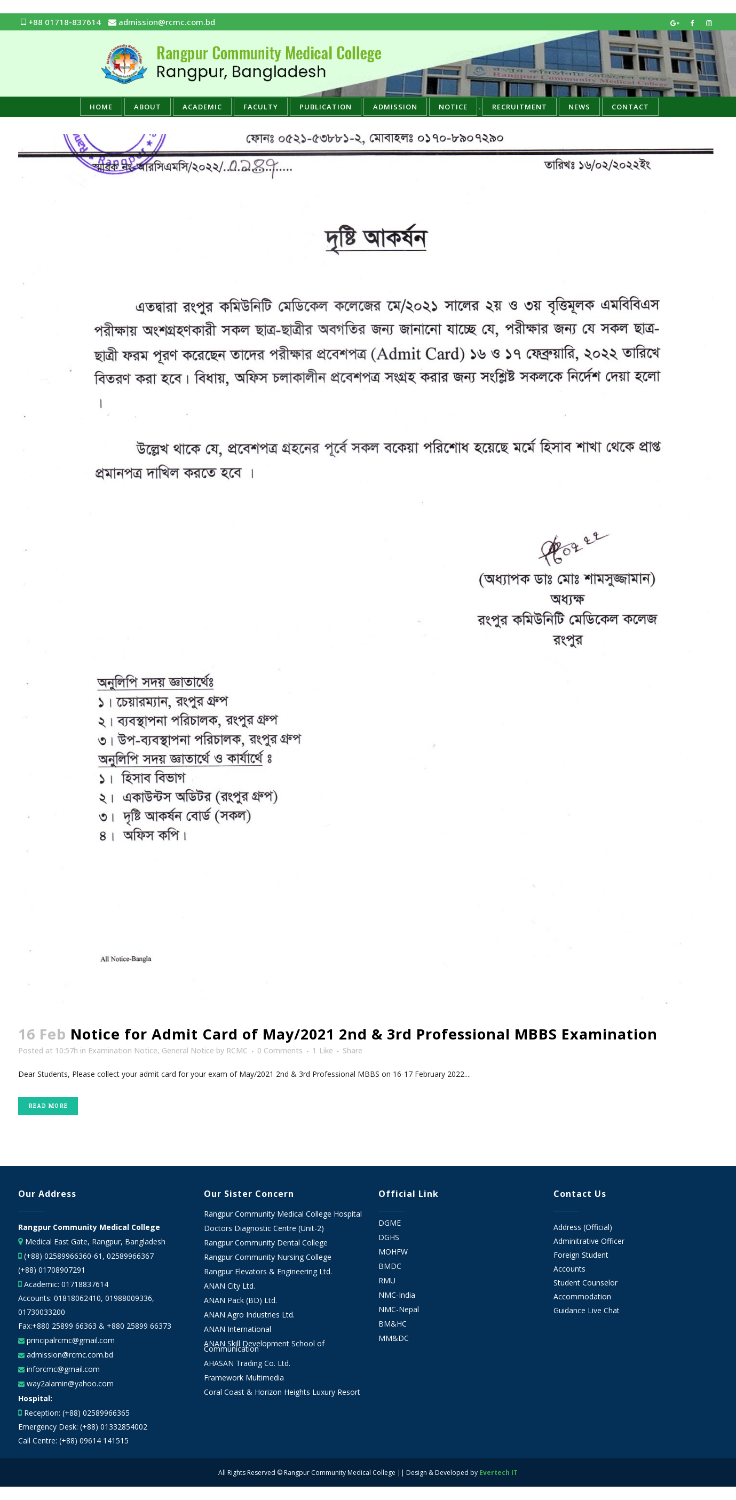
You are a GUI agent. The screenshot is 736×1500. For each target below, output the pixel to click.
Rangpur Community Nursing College (267, 1257)
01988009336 (128, 1298)
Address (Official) (582, 1227)
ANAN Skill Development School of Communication (264, 1346)
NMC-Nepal (398, 1309)
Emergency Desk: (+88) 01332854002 (82, 1427)
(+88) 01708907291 (51, 1270)
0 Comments (280, 1050)
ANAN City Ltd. (229, 1286)
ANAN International (237, 1329)
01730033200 (41, 1312)
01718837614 (84, 1284)
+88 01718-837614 (61, 22)
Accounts (569, 1269)
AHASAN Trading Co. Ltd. (247, 1363)
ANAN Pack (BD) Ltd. (240, 1300)
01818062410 (77, 1298)
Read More (48, 1105)
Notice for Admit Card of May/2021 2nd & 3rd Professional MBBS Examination (364, 1034)
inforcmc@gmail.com (62, 1369)
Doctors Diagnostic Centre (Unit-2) (264, 1228)
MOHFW (393, 1252)
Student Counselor (585, 1282)
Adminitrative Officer (588, 1241)
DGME (389, 1223)
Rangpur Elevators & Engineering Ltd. (269, 1271)
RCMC (237, 1050)
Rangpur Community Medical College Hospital (283, 1214)
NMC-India (396, 1295)
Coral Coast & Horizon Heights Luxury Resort (282, 1392)
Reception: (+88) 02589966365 (77, 1413)
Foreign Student (580, 1255)
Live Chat (604, 1310)
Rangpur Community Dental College (266, 1242)
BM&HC (392, 1324)
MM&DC (393, 1338)
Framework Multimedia (244, 1377)
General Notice (188, 1050)
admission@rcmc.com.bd (161, 22)
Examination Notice (122, 1050)
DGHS (388, 1237)
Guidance (569, 1310)
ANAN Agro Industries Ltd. (249, 1315)
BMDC (389, 1266)
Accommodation (582, 1296)
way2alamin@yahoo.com (69, 1383)
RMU (386, 1280)
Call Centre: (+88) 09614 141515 (73, 1440)
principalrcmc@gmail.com (70, 1340)
